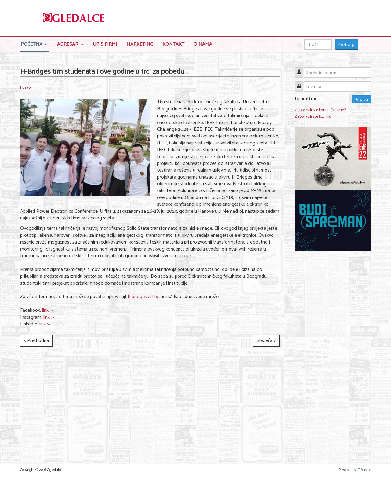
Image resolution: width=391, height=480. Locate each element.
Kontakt (173, 44)
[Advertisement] (333, 350)
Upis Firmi (105, 44)
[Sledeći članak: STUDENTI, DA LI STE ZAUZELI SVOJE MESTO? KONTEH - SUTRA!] (266, 341)
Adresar (67, 44)
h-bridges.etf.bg (144, 297)
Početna (31, 44)
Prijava (361, 99)
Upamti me (306, 99)
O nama (203, 44)
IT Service (364, 470)
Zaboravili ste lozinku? (314, 116)
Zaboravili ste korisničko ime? (320, 110)
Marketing (139, 44)
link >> (47, 310)
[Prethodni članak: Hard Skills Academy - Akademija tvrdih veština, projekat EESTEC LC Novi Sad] (36, 341)
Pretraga (347, 44)
